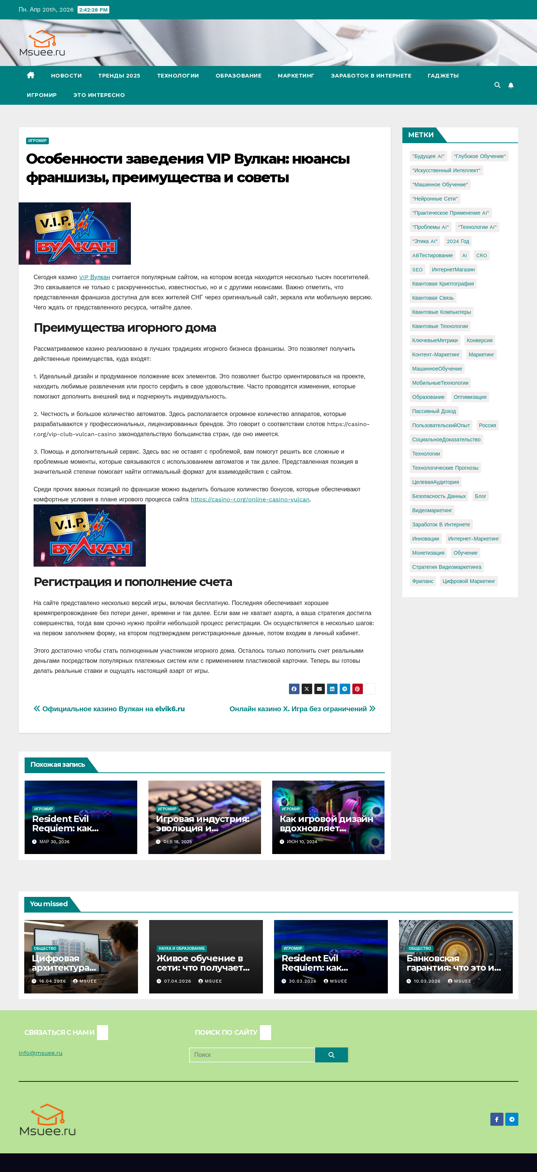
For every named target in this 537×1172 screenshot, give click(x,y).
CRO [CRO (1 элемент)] (481, 255)
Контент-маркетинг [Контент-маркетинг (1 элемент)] (436, 354)
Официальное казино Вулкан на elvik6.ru (109, 709)
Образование (239, 75)
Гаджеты (443, 75)
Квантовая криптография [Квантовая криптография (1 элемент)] (443, 284)
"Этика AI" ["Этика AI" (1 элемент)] (425, 241)
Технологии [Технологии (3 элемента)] (426, 454)
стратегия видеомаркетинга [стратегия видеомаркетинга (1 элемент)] (446, 567)
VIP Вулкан (94, 277)
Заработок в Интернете (371, 75)
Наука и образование (182, 948)
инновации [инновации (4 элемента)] (425, 539)
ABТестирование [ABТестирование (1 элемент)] (432, 255)
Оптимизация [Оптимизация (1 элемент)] (470, 397)
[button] (497, 85)
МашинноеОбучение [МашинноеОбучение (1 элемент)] (437, 369)
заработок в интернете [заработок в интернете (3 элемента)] (441, 524)
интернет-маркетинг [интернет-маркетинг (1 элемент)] (473, 539)
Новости (66, 75)
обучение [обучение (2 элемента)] (465, 553)
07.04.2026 (178, 981)
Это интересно (99, 95)
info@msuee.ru (41, 1052)
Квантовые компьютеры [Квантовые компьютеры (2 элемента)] (441, 312)
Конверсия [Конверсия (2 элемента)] (480, 340)
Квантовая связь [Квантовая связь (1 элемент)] (433, 298)
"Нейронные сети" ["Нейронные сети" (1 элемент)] (435, 199)
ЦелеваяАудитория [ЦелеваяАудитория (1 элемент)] (435, 482)
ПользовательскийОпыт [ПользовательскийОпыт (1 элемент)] (441, 425)
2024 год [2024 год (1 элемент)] (458, 241)
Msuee (85, 981)
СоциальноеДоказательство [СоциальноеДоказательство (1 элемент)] (446, 439)
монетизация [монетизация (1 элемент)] (428, 553)
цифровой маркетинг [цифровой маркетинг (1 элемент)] (469, 581)
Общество (45, 948)
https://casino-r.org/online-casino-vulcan (250, 499)
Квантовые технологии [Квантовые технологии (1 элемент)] (440, 326)
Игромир (42, 95)
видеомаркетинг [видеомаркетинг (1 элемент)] (432, 510)
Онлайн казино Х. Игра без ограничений (303, 709)
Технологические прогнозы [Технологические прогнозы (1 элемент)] (445, 468)
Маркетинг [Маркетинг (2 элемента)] (481, 354)
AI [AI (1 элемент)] (464, 255)
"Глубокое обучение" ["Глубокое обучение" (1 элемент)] (480, 156)
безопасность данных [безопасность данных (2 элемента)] (439, 496)
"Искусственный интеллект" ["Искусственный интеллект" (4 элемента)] (446, 170)
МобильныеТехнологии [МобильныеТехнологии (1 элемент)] (440, 383)
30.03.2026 (303, 981)
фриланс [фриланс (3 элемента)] (423, 581)
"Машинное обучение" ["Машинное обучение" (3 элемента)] (440, 185)
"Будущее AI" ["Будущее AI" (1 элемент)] (428, 156)
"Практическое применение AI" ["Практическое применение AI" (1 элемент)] (450, 213)
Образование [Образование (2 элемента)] (428, 397)
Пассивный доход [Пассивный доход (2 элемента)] (434, 411)
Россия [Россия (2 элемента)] (487, 425)
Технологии (178, 75)
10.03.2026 (428, 981)
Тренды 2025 (119, 75)
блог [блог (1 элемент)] (480, 496)
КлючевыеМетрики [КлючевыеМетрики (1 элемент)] (435, 340)
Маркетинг (296, 75)
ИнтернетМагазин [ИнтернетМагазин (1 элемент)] (453, 269)
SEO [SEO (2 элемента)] (417, 269)
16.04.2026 (53, 981)
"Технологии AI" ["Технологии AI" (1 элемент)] (477, 227)
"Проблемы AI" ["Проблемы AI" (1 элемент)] (430, 227)
